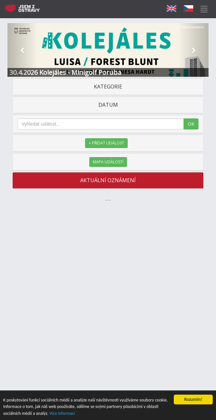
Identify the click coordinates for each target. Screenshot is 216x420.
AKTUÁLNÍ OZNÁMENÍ (108, 180)
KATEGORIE (108, 86)
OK (191, 124)
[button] (22, 50)
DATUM (108, 104)
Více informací (62, 413)
